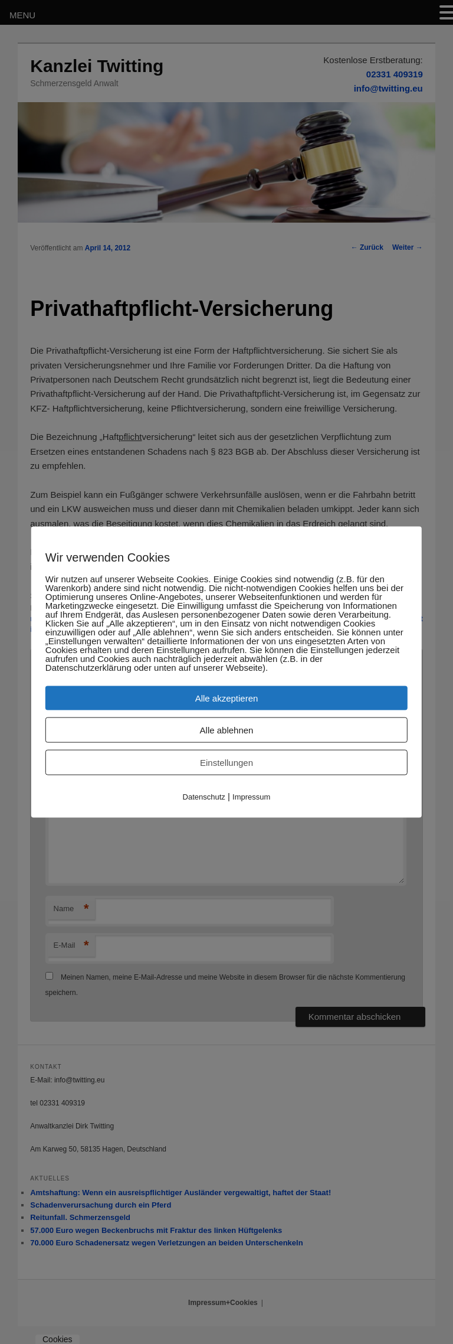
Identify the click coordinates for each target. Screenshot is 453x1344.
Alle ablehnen (227, 730)
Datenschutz (204, 796)
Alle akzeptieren (226, 698)
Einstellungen (226, 762)
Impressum (251, 796)
